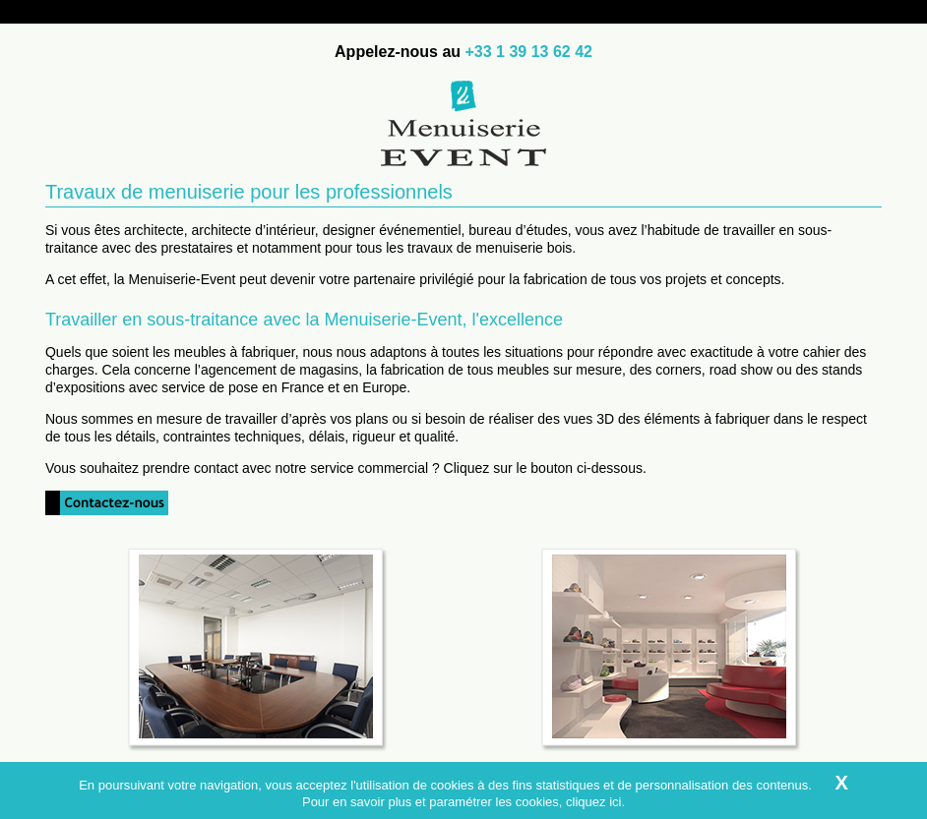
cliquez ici (593, 801)
